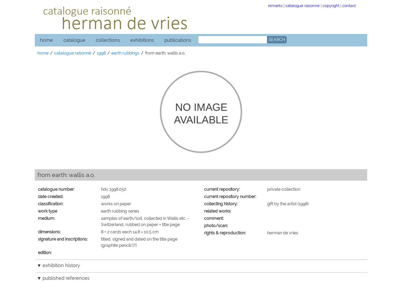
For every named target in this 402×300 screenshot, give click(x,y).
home (46, 40)
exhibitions (142, 40)
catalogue (74, 40)
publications (177, 40)
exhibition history (61, 265)
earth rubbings (125, 53)
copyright (331, 5)
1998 (101, 53)
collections (108, 40)
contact (349, 5)
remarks (275, 5)
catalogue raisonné (302, 5)
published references (66, 278)
